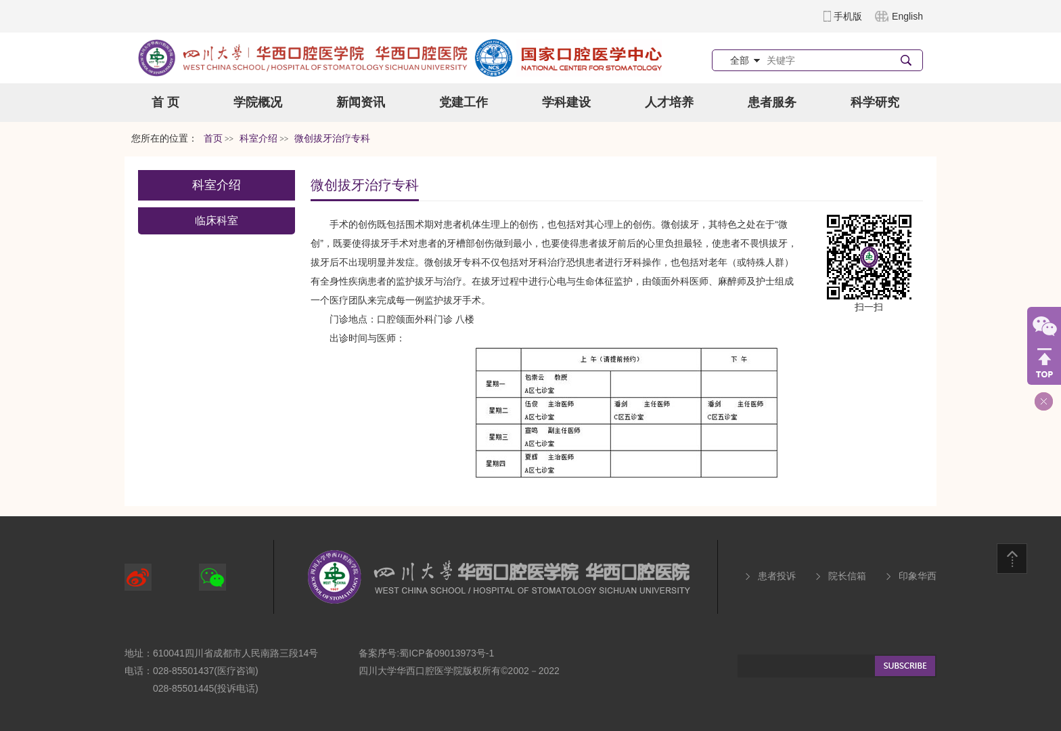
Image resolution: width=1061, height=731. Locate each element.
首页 (213, 138)
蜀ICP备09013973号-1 (446, 653)
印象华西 (917, 575)
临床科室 (216, 220)
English (907, 16)
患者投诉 (777, 575)
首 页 (165, 102)
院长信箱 (847, 575)
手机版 (848, 16)
